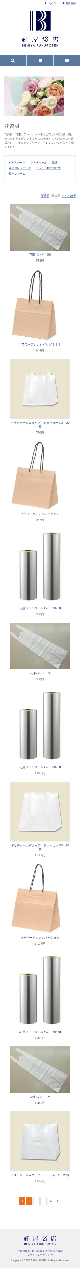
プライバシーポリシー (40, 1254)
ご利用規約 (23, 1251)
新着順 (45, 195)
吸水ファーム (17, 173)
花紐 (54, 162)
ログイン (52, 3)
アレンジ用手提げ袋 (48, 168)
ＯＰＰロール (38, 162)
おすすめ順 (69, 195)
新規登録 (70, 3)
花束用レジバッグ (20, 168)
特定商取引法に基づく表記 (47, 1251)
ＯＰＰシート (17, 162)
